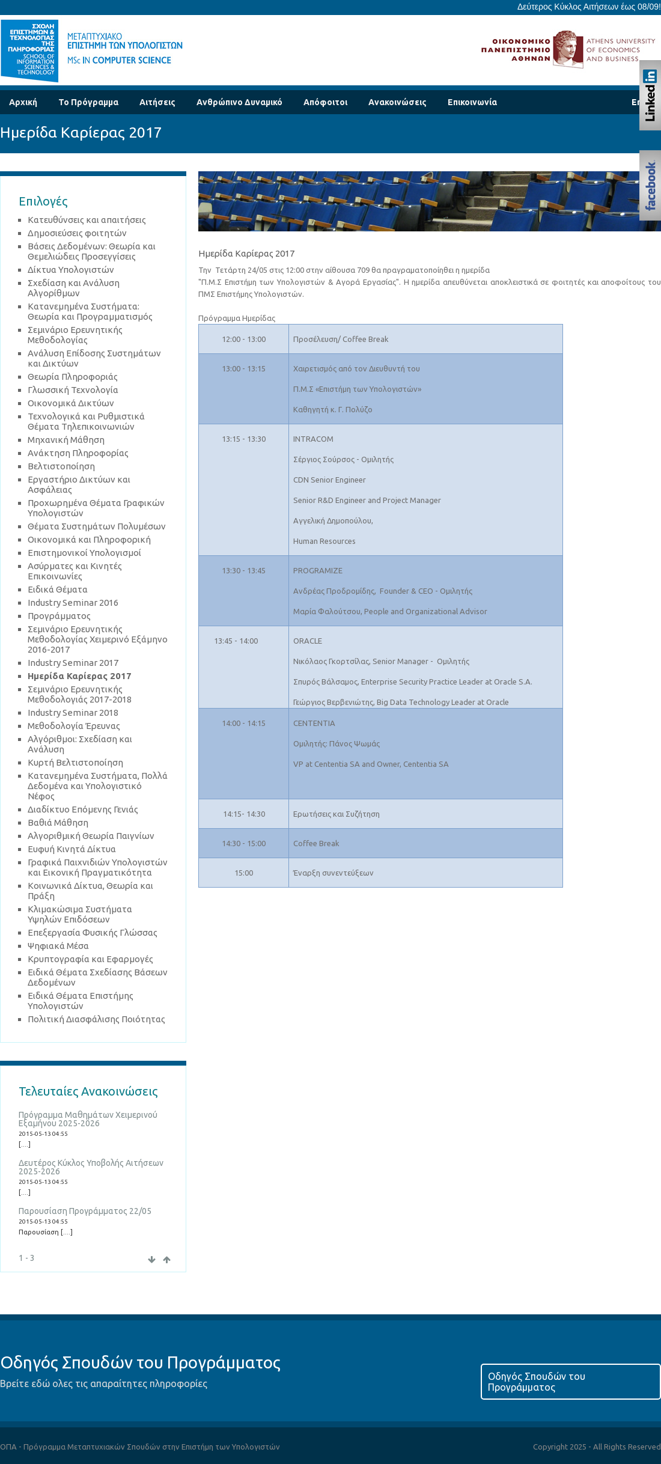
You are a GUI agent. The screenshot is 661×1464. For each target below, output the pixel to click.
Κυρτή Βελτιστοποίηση (75, 762)
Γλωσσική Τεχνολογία (73, 390)
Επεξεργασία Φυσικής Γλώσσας (92, 932)
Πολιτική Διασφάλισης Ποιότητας (96, 1019)
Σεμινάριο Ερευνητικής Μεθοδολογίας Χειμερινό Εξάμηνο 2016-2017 (98, 639)
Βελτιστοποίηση (61, 466)
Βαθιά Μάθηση (58, 822)
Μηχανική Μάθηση (66, 440)
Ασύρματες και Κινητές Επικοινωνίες (75, 571)
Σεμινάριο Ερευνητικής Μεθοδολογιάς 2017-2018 (80, 694)
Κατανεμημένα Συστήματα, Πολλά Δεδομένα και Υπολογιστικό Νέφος (98, 785)
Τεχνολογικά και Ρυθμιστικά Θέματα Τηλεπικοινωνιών (86, 421)
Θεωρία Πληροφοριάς (73, 376)
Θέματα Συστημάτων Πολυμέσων (97, 526)
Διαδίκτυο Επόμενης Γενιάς (83, 809)
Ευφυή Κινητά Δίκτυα (72, 849)
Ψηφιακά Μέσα (58, 946)
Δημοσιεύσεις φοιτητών (77, 233)
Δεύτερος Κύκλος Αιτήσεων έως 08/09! (589, 6)
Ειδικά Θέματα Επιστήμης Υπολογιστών (80, 1000)
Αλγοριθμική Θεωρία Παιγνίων (91, 836)
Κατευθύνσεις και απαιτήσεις (87, 220)
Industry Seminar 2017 (73, 662)
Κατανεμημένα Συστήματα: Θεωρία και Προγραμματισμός (90, 311)
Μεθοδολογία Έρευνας (74, 726)
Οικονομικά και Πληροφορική (89, 539)
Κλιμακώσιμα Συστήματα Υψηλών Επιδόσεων (80, 914)
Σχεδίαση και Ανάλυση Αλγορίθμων (74, 288)
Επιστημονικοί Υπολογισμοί (84, 552)
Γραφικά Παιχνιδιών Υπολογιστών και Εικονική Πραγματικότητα (98, 867)
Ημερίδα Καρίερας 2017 (80, 676)
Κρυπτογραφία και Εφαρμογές (90, 959)
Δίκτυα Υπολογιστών (71, 269)
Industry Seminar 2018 (73, 712)
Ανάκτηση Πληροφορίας (78, 453)
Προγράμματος (59, 616)
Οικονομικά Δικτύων (71, 403)
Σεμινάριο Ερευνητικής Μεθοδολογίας (75, 335)
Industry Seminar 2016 (73, 602)
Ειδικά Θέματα (58, 589)
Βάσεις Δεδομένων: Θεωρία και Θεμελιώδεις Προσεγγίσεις (92, 251)
